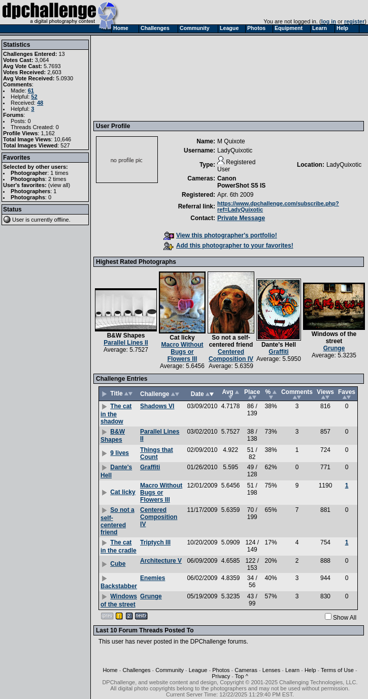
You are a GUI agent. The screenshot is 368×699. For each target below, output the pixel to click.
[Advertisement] (143, 78)
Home (110, 670)
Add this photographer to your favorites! (228, 245)
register (354, 21)
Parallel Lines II (126, 342)
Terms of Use (337, 670)
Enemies (152, 578)
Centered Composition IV (231, 355)
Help (310, 670)
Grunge (334, 348)
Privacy (221, 676)
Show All (344, 617)
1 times (59, 173)
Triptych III (155, 542)
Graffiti (278, 351)
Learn (292, 670)
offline (61, 220)
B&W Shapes (126, 335)
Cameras (246, 670)
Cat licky (182, 337)
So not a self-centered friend (231, 341)
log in (328, 21)
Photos (220, 670)
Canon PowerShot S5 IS (241, 182)
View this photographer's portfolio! (220, 235)
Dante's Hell (278, 344)
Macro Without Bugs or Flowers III (182, 351)
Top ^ (241, 676)
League (198, 670)
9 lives (119, 453)
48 (40, 103)
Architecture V (161, 560)
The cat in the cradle (119, 546)
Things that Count (156, 453)
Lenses (271, 670)
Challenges (137, 670)
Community (169, 670)
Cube (117, 563)
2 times (57, 179)
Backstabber (119, 586)
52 (34, 97)
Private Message (241, 218)
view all (59, 185)
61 (31, 90)
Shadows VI (157, 406)
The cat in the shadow (116, 414)
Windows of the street (334, 337)
